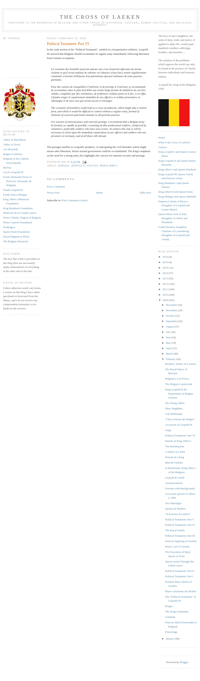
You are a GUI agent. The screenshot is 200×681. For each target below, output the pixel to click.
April (169, 348)
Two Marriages (173, 503)
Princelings (171, 632)
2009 (165, 300)
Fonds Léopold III (13, 189)
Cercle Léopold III (13, 172)
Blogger (184, 662)
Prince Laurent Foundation (17, 222)
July (168, 332)
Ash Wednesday (173, 413)
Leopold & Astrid (174, 477)
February (171, 359)
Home (99, 192)
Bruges (169, 606)
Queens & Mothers (175, 508)
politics (92, 166)
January (170, 638)
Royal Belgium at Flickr (16, 236)
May (168, 342)
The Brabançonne (174, 446)
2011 (165, 289)
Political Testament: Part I (179, 576)
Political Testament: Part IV (180, 524)
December (172, 304)
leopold (63, 166)
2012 (165, 283)
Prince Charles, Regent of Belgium (22, 217)
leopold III (78, 166)
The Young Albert (174, 403)
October (170, 315)
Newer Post (53, 192)
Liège (168, 430)
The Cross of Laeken (100, 17)
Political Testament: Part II (179, 570)
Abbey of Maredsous (14, 139)
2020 (165, 256)
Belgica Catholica (12, 154)
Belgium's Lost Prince (177, 378)
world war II (108, 166)
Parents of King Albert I (178, 440)
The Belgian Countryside (178, 384)
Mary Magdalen (173, 408)
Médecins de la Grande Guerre (19, 212)
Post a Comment (56, 186)
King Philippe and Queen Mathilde (177, 196)
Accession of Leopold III (178, 424)
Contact (162, 147)
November (172, 310)
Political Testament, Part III (180, 535)
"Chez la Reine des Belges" (180, 419)
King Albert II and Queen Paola (175, 191)
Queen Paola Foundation (16, 231)
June (168, 337)
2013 (165, 278)
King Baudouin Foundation (18, 208)
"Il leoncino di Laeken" (177, 514)
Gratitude (170, 617)
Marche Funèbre (174, 462)
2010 (165, 294)
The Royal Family (175, 530)
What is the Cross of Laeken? (174, 142)
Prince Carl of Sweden (177, 546)
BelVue (7, 167)
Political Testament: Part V (179, 519)
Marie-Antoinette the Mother (180, 591)
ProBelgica (9, 227)
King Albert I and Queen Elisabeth (177, 169)
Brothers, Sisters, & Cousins (180, 363)
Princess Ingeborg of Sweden (181, 541)
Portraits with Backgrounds (180, 488)
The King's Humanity (176, 611)
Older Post (145, 192)
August (170, 326)
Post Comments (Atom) (75, 200)
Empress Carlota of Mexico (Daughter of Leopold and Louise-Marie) (174, 205)
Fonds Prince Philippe (15, 194)
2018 (165, 267)
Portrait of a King (174, 457)
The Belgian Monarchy (15, 241)
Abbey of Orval (11, 144)
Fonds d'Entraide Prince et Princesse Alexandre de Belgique (17, 181)
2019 (165, 262)
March (170, 353)
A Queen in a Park (175, 451)
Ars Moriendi (10, 149)
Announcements (173, 483)
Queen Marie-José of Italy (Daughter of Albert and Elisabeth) (173, 218)
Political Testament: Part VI (180, 435)
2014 (165, 273)
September (172, 321)
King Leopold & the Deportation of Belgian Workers (179, 393)
